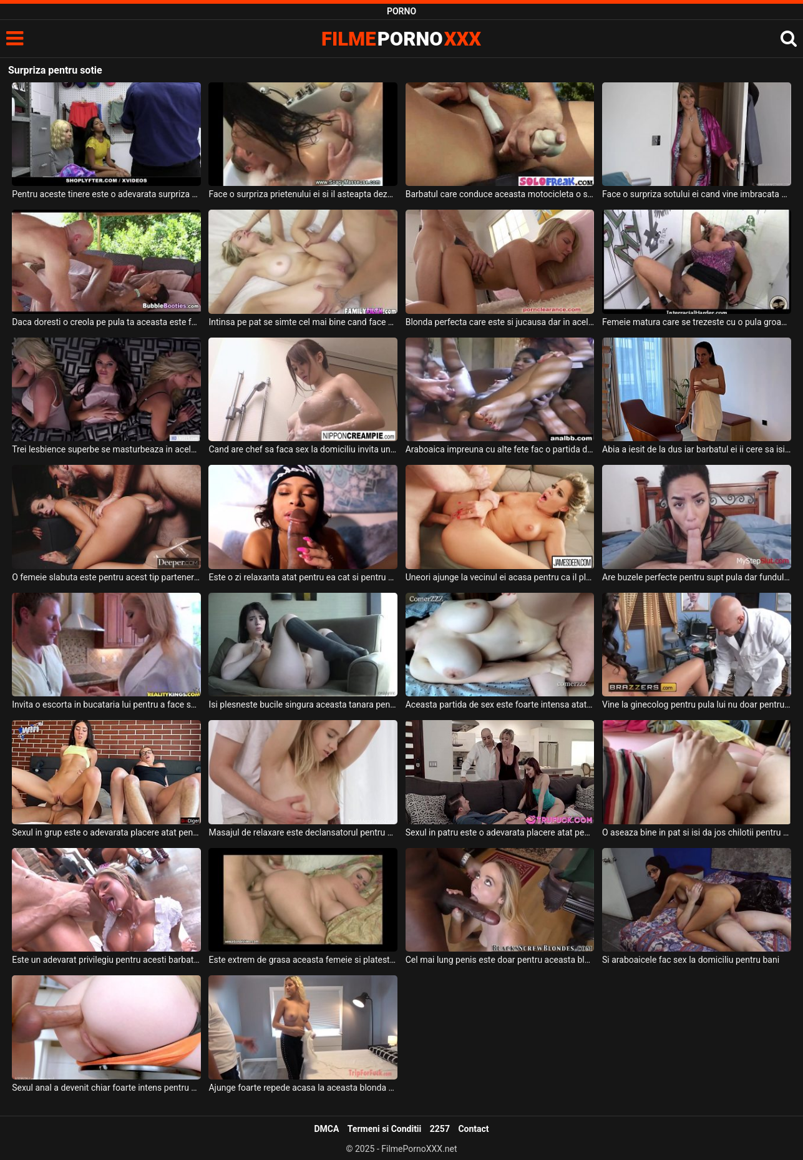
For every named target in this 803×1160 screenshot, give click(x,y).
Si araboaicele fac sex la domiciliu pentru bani (690, 960)
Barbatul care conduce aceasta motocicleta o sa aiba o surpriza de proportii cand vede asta (500, 194)
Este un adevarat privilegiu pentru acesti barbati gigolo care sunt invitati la (106, 960)
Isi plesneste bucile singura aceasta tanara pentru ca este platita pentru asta (302, 704)
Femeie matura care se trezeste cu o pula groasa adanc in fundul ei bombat (696, 322)
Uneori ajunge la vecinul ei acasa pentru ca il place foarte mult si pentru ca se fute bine (500, 577)
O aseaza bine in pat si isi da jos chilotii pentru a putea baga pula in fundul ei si (696, 832)
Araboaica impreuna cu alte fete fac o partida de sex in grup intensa (500, 449)
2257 (440, 1129)
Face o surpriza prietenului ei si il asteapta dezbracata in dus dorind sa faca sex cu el (302, 194)
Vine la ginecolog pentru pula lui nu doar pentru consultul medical (696, 704)
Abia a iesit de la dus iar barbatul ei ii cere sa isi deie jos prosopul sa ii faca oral (696, 449)
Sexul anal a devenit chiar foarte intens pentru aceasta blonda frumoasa (106, 1088)
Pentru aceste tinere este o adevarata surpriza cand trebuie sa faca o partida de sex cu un (106, 194)
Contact (473, 1129)
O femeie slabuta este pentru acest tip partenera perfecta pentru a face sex (106, 577)
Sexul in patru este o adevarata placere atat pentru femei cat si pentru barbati (500, 832)
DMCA (326, 1129)
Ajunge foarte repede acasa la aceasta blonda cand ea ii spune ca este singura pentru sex (302, 1088)
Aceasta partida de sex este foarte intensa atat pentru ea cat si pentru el (500, 704)
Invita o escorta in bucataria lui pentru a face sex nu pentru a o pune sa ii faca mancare (106, 704)
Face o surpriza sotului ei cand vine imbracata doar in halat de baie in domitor (696, 194)
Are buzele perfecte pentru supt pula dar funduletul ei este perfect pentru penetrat (696, 577)
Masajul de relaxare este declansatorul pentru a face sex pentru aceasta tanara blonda (302, 832)
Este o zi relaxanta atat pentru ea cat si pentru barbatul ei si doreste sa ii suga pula (302, 577)
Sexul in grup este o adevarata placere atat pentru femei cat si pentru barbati (106, 832)
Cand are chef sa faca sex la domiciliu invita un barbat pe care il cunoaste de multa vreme (302, 449)
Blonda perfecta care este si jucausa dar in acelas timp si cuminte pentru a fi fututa (500, 322)
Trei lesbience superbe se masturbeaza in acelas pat (106, 449)
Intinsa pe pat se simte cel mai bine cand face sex (302, 322)
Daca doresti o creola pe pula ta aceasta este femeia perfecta (106, 322)
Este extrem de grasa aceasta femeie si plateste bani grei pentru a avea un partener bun (302, 960)
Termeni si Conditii (384, 1129)
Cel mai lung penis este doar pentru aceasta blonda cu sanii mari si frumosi (500, 960)
